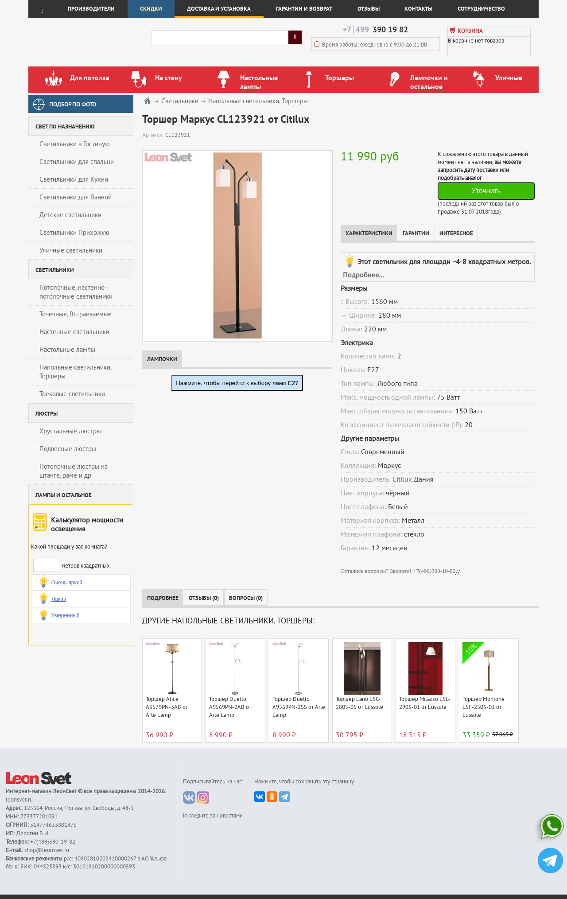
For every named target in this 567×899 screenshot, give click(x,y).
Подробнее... (363, 275)
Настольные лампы (67, 350)
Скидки (151, 8)
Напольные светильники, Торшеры (75, 371)
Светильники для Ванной (75, 197)
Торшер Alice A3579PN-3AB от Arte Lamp (167, 707)
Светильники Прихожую (74, 233)
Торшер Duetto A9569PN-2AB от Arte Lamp (230, 707)
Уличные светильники (70, 250)
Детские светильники (70, 215)
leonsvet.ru (19, 799)
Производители (91, 8)
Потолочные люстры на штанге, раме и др (73, 471)
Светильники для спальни (76, 162)
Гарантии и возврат (304, 8)
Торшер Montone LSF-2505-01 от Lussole (483, 707)
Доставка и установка (219, 8)
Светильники (179, 101)
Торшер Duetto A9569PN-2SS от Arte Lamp (298, 707)
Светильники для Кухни (73, 179)
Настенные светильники (74, 332)
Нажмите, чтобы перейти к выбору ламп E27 (237, 383)
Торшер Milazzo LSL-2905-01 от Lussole (424, 703)
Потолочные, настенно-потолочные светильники (76, 292)
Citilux (402, 479)
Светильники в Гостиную (74, 144)
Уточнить (486, 191)
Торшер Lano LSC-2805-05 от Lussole (359, 703)
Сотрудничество (481, 8)
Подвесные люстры (67, 449)
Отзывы (368, 8)
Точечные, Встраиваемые (75, 314)
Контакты (418, 8)
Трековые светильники (72, 394)
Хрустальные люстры (70, 431)
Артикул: (153, 135)
